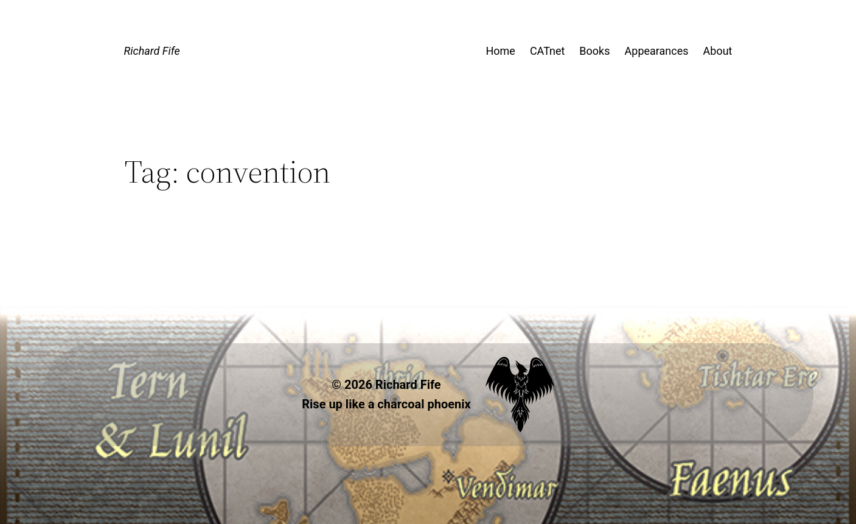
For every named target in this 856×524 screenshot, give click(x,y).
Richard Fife (152, 50)
